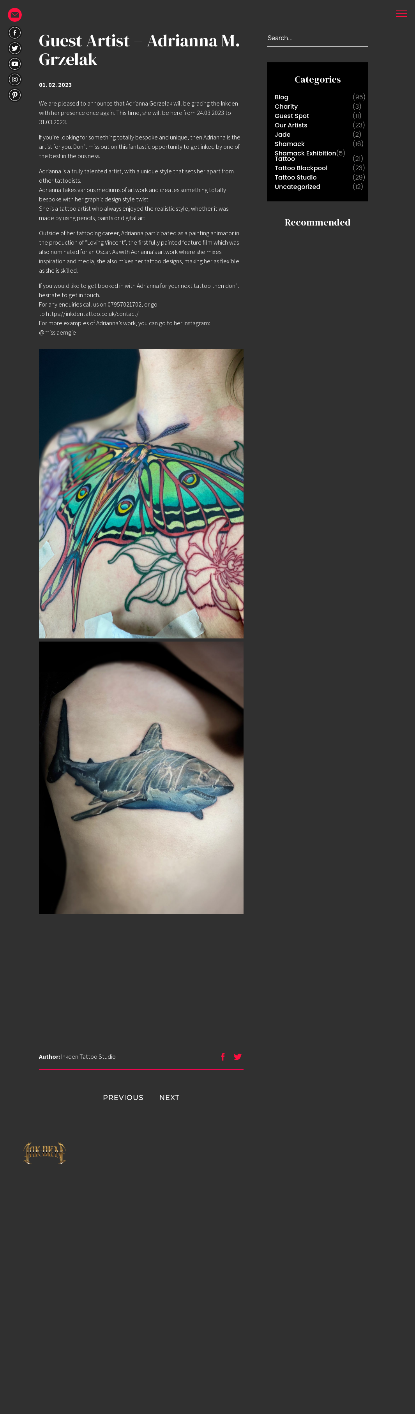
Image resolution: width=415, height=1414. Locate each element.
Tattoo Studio (296, 177)
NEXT (185, 1097)
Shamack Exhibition (305, 153)
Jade (283, 134)
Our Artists (291, 125)
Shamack (290, 143)
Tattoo (285, 158)
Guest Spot (292, 115)
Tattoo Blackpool (301, 168)
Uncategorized (297, 186)
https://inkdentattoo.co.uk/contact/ (92, 314)
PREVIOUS (107, 1097)
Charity (286, 106)
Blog (281, 97)
